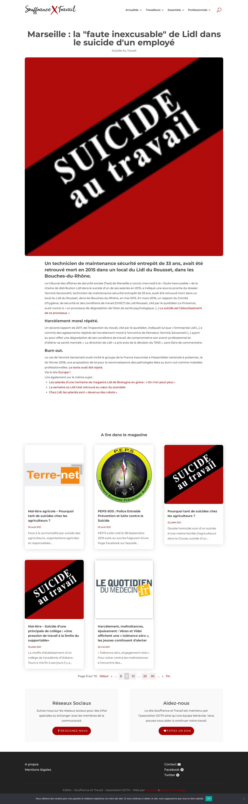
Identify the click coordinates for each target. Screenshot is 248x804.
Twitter (169, 775)
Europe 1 (64, 372)
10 (133, 676)
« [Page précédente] (111, 676)
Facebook (171, 770)
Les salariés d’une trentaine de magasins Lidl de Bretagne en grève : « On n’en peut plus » (112, 382)
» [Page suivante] (162, 676)
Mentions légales (38, 770)
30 (152, 676)
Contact (170, 764)
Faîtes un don (179, 730)
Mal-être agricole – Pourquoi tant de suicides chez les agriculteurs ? (51, 515)
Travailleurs (153, 10)
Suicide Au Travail (124, 50)
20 (145, 676)
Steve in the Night (173, 790)
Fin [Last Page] (168, 676)
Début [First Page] (104, 676)
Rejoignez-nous (74, 730)
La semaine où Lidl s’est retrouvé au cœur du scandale (87, 387)
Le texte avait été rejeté (85, 367)
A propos (32, 764)
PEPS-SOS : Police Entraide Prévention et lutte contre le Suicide (120, 515)
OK (208, 798)
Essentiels (174, 10)
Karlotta (151, 790)
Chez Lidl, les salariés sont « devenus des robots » (83, 392)
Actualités (132, 10)
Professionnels (197, 10)
